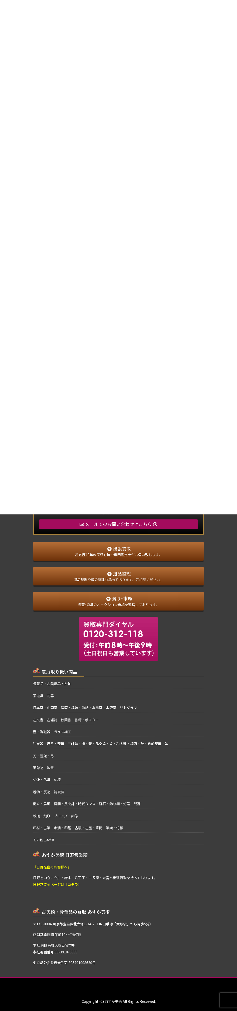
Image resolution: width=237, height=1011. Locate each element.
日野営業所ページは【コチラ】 (57, 884)
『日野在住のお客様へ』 (52, 867)
